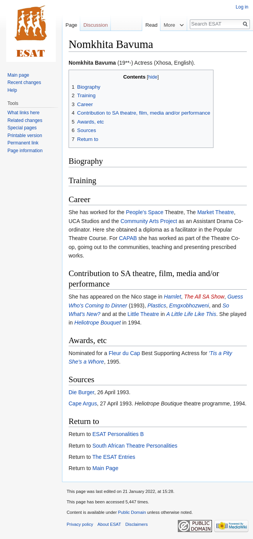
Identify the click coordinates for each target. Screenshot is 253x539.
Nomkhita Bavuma (92, 63)
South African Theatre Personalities (134, 446)
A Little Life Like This (191, 314)
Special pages (21, 127)
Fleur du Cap (124, 353)
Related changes (24, 120)
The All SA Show (204, 297)
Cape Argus (83, 403)
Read (144, 25)
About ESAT (109, 524)
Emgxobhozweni (189, 305)
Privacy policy (80, 524)
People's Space (145, 212)
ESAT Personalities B (118, 434)
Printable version (24, 135)
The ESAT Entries (113, 457)
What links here (23, 112)
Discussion (95, 25)
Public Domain (132, 512)
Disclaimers (137, 524)
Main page (18, 75)
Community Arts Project (148, 221)
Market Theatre (215, 212)
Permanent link (22, 143)
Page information (25, 150)
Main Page (105, 468)
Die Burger (81, 392)
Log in (242, 7)
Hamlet (172, 297)
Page (71, 25)
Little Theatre (143, 314)
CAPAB (128, 238)
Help (12, 90)
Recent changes (24, 82)
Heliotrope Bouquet (97, 322)
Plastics (156, 305)
